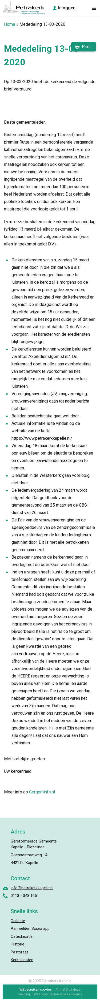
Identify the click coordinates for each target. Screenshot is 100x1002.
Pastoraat (19, 952)
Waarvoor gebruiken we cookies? (58, 994)
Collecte (18, 920)
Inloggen (66, 7)
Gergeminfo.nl (42, 791)
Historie (17, 944)
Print (86, 46)
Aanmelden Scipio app (30, 928)
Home (9, 24)
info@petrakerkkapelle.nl (32, 888)
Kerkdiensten (22, 959)
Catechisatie (22, 936)
